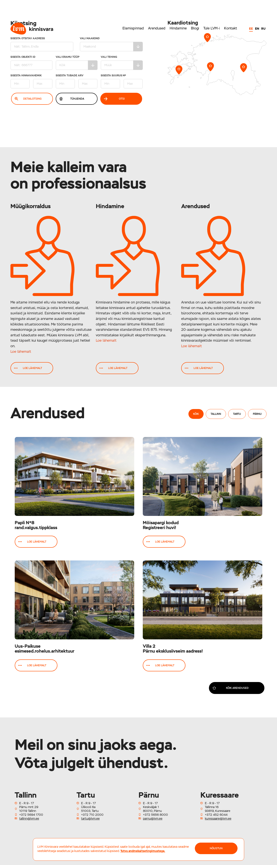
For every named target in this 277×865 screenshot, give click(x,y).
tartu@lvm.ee (90, 818)
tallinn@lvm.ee (29, 818)
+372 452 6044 (216, 815)
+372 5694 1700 (31, 815)
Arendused (156, 28)
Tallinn (216, 414)
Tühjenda (71, 98)
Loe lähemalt (20, 351)
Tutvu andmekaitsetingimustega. (142, 851)
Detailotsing (28, 98)
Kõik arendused (231, 688)
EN (257, 28)
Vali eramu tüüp (77, 63)
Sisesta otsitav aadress (41, 44)
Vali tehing (122, 63)
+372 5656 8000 (155, 815)
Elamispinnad (133, 28)
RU (263, 28)
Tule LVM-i (211, 28)
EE (251, 28)
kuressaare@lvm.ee (218, 818)
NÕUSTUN (216, 848)
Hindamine (178, 28)
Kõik (196, 414)
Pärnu (257, 414)
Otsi (114, 98)
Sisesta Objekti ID (31, 63)
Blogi (195, 28)
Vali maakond (111, 44)
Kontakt (230, 28)
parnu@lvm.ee (152, 818)
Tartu (237, 414)
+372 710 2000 (92, 815)
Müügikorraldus (30, 206)
